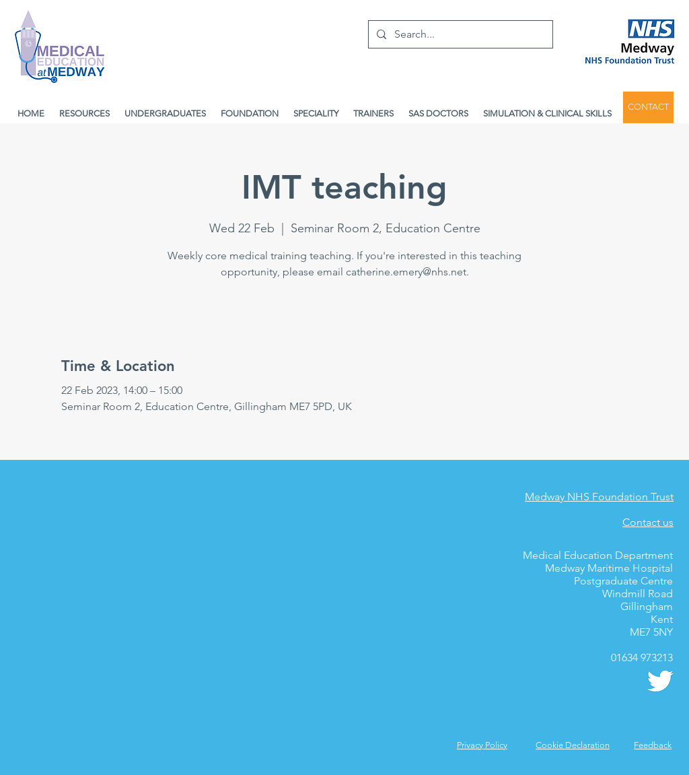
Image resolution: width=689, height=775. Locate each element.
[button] (653, 745)
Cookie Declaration (573, 745)
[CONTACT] (648, 107)
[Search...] (459, 34)
